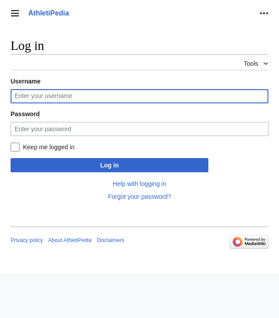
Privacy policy (27, 240)
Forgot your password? (139, 196)
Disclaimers (110, 240)
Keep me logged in (49, 147)
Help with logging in (139, 183)
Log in (109, 165)
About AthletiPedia (69, 240)
